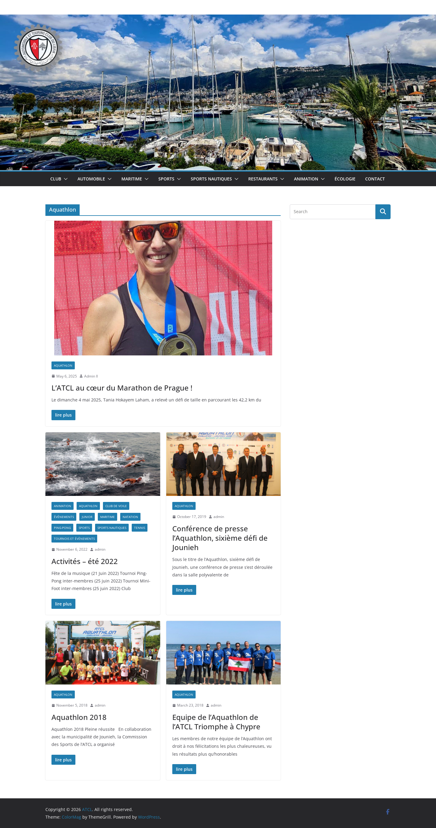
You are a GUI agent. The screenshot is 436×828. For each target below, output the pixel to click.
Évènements (64, 517)
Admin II (91, 376)
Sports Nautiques (211, 179)
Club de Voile (116, 506)
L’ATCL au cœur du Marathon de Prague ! (121, 388)
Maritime (131, 179)
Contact (375, 179)
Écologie (345, 179)
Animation (306, 179)
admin (100, 549)
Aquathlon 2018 (79, 717)
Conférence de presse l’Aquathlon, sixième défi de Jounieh (220, 537)
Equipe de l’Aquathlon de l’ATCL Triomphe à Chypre (216, 721)
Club (55, 179)
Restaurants (263, 179)
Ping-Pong (62, 528)
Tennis (139, 528)
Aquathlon (63, 365)
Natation (130, 517)
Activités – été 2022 (84, 561)
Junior (87, 517)
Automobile (91, 179)
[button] (64, 179)
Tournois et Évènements (74, 538)
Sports (166, 179)
